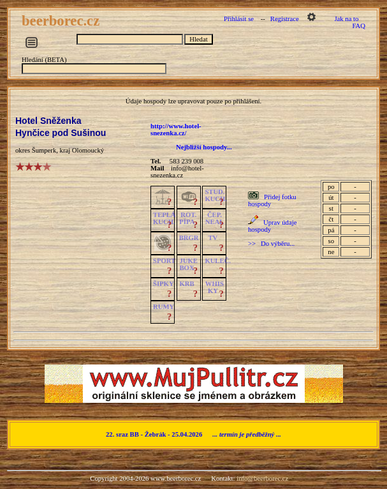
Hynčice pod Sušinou (60, 133)
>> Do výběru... (271, 243)
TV (212, 237)
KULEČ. (218, 260)
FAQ (358, 25)
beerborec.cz (62, 21)
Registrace (284, 18)
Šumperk (44, 150)
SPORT (164, 260)
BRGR (189, 237)
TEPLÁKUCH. (164, 218)
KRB (186, 283)
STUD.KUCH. (216, 195)
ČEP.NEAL (214, 218)
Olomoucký (88, 150)
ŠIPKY (163, 283)
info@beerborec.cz (262, 478)
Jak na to (346, 18)
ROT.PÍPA (187, 218)
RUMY (163, 306)
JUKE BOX (188, 264)
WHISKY (214, 287)
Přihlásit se (239, 18)
